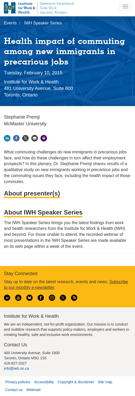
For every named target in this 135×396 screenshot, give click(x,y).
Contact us (14, 390)
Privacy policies (17, 382)
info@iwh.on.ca (16, 368)
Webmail (33, 390)
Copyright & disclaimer (76, 382)
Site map (105, 382)
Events (10, 23)
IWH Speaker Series (43, 23)
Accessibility (44, 382)
